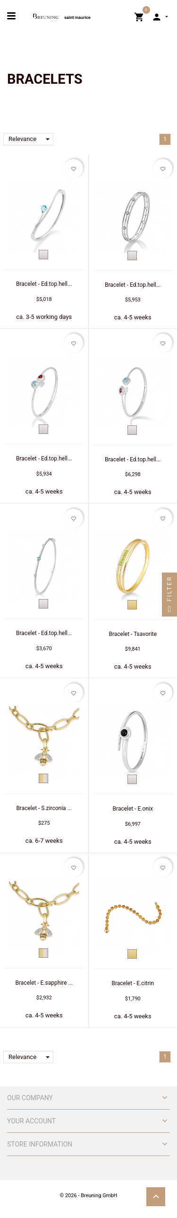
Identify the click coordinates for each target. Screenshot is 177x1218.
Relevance (30, 139)
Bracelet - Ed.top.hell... (44, 284)
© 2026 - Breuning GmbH (89, 1195)
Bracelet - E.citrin (132, 983)
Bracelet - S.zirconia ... (44, 808)
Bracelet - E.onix (133, 808)
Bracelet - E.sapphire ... (44, 983)
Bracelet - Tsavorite (133, 634)
